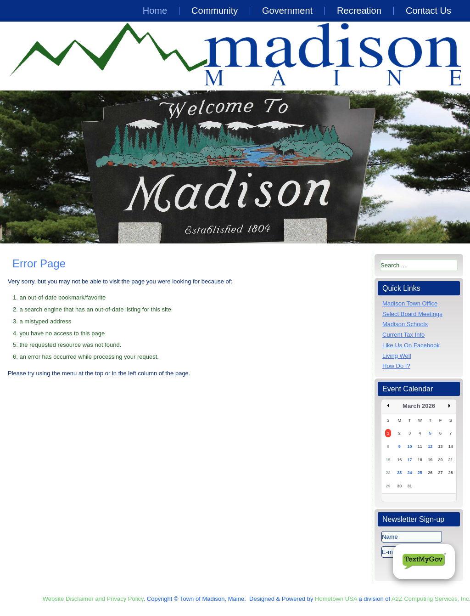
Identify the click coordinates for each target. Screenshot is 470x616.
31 (410, 486)
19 (430, 460)
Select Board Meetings (412, 314)
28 (450, 472)
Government (287, 11)
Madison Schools (405, 324)
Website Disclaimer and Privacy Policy (93, 598)
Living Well (396, 355)
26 (430, 472)
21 (450, 460)
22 (388, 472)
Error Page (39, 263)
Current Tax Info (403, 334)
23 (399, 472)
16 (399, 460)
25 (420, 472)
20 (440, 460)
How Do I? (396, 365)
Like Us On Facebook (411, 345)
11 (420, 446)
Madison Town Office (409, 303)
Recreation (359, 11)
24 (410, 472)
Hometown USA (336, 598)
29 (388, 486)
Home (155, 11)
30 (399, 486)
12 (430, 446)
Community (214, 11)
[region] (235, 166)
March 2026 (419, 405)
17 (410, 460)
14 (450, 446)
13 (440, 446)
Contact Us (428, 11)
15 (388, 460)
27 (440, 472)
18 (420, 460)
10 (410, 446)
